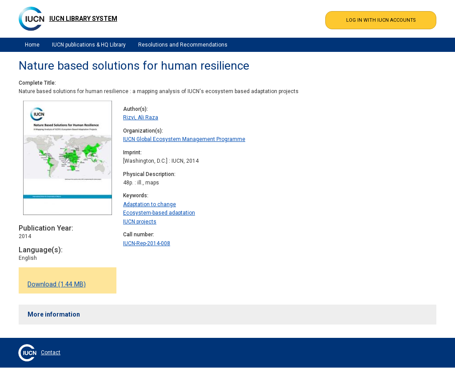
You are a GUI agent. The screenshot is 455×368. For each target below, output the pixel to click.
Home (32, 45)
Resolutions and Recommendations (183, 45)
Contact (50, 352)
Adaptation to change (149, 204)
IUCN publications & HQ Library (89, 45)
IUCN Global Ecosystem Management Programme (184, 139)
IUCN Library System (83, 18)
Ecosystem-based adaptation (159, 213)
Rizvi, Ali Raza (140, 117)
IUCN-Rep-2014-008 (146, 243)
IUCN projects (139, 222)
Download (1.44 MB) (57, 284)
